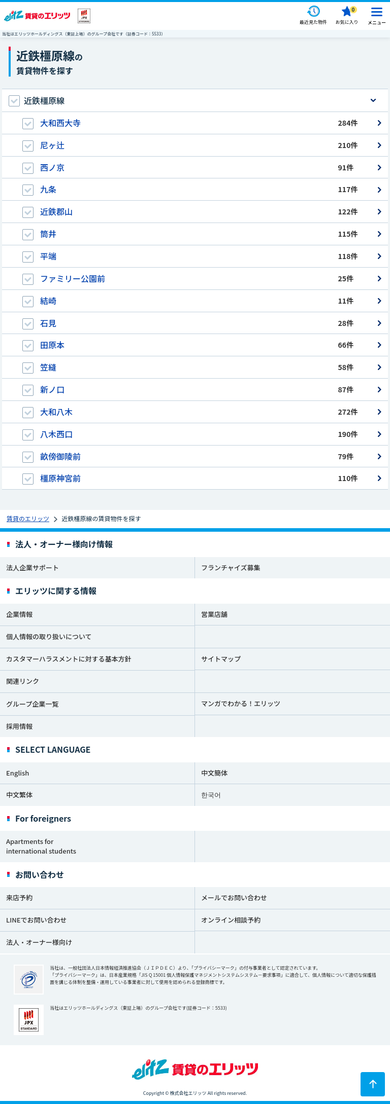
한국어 (211, 794)
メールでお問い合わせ (234, 897)
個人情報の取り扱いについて (49, 636)
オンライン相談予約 (231, 920)
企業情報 (19, 614)
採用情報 (19, 726)
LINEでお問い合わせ (36, 920)
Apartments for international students (41, 846)
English (17, 773)
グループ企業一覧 (32, 704)
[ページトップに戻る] (373, 1084)
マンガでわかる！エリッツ (240, 703)
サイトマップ (221, 659)
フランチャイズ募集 (230, 567)
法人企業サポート (32, 567)
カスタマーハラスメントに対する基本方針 (68, 659)
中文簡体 (214, 773)
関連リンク (22, 681)
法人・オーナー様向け (39, 942)
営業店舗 (214, 614)
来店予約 (19, 897)
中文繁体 (19, 794)
